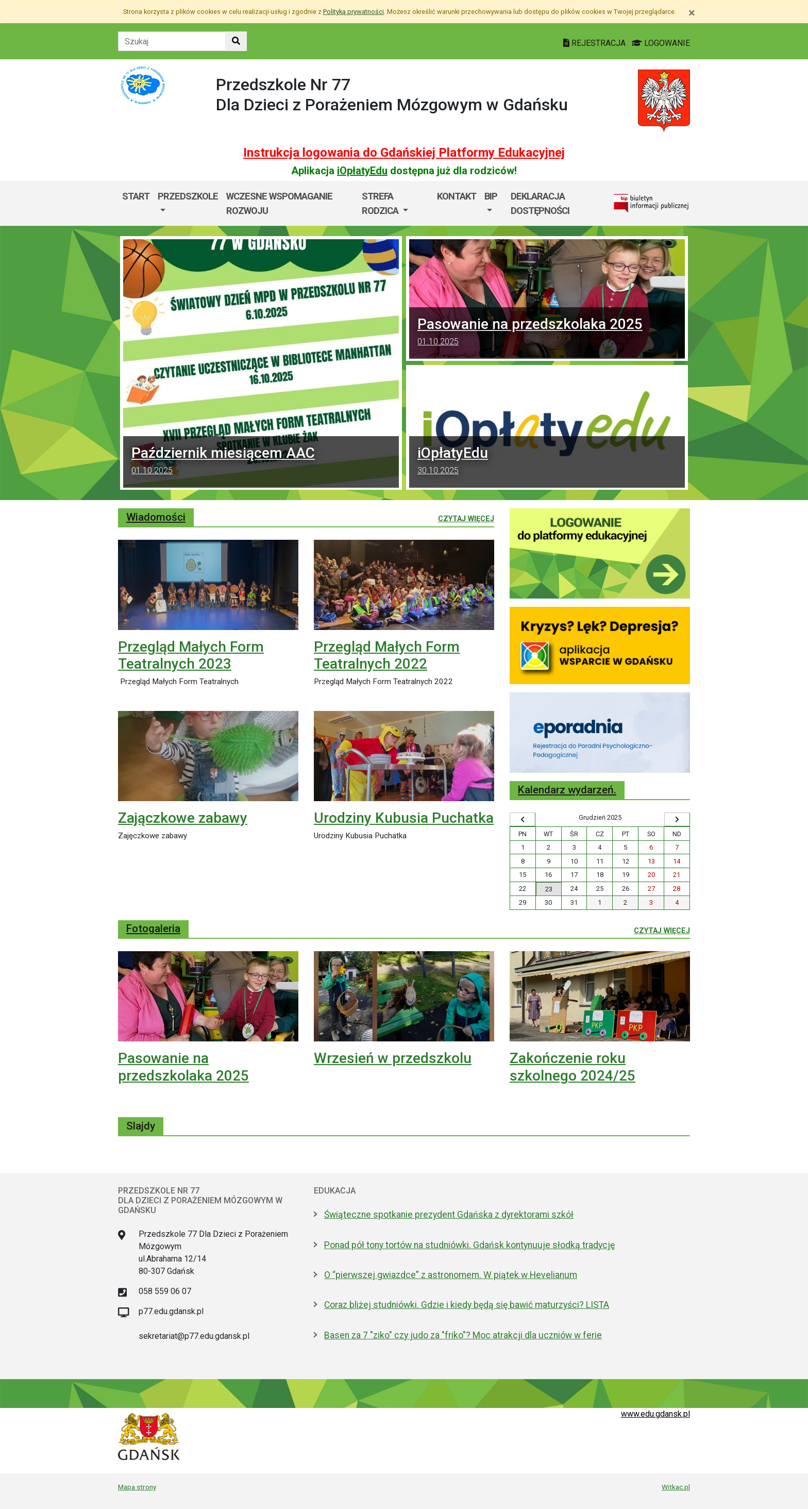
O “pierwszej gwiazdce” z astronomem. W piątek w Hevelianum (450, 1275)
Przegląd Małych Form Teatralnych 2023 (191, 655)
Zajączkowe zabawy (182, 817)
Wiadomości (156, 517)
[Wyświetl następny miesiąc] (677, 819)
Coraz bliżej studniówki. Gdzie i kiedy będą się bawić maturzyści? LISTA (466, 1305)
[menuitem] (188, 203)
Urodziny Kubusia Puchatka (404, 817)
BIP (490, 196)
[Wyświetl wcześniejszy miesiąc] (522, 819)
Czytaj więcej (466, 518)
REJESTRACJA (595, 43)
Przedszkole (188, 196)
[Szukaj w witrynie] (236, 41)
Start (135, 196)
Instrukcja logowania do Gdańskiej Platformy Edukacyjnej (404, 152)
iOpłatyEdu (362, 170)
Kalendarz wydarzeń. (567, 790)
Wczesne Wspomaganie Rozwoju (279, 203)
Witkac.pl (676, 1487)
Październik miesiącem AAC (261, 461)
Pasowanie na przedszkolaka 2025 (547, 333)
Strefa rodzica (381, 203)
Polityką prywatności (353, 11)
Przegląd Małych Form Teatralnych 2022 (387, 655)
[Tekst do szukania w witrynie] (172, 41)
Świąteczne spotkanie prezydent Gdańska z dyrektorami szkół (449, 1214)
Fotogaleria (153, 928)
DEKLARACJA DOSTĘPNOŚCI (540, 203)
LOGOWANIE (661, 43)
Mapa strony (137, 1487)
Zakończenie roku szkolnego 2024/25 (572, 1067)
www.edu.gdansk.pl (655, 1414)
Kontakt (456, 196)
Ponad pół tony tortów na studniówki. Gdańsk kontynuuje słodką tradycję (469, 1245)
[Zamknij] (691, 13)
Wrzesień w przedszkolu (393, 1058)
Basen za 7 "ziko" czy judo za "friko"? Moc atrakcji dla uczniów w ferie (463, 1335)
